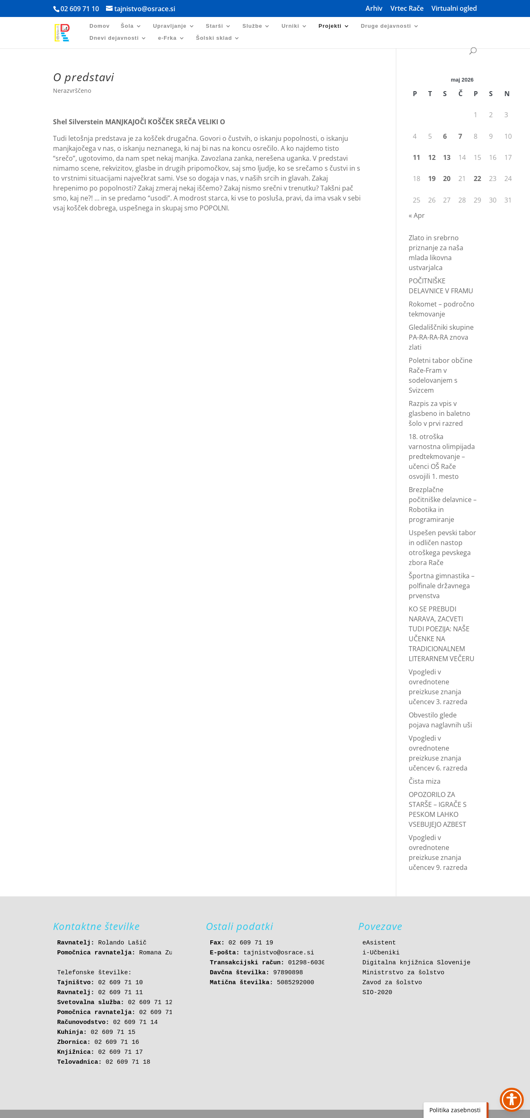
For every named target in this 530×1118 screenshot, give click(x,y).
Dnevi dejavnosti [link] (114, 38)
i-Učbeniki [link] (381, 952)
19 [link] (432, 178)
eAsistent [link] (379, 943)
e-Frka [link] (167, 38)
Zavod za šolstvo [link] (392, 982)
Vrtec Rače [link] (407, 9)
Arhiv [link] (374, 9)
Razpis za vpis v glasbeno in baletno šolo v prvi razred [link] (439, 413)
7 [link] (460, 136)
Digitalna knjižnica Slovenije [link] (416, 962)
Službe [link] (253, 26)
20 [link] (446, 178)
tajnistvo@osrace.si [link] (278, 952)
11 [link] (416, 157)
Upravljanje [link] (169, 26)
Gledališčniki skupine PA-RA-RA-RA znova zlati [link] (441, 337)
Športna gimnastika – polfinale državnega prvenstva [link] (442, 585)
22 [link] (477, 178)
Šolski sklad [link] (214, 38)
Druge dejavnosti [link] (386, 26)
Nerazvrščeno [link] (72, 90)
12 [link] (432, 157)
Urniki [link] (290, 26)
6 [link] (445, 136)
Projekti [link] (330, 26)
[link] (67, 32)
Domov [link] (99, 26)
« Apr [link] (417, 215)
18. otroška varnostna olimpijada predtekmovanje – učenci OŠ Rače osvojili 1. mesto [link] (442, 456)
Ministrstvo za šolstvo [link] (403, 972)
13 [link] (446, 157)
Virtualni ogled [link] (454, 9)
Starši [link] (214, 26)
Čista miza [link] (425, 781)
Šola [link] (127, 26)
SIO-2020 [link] (377, 992)
